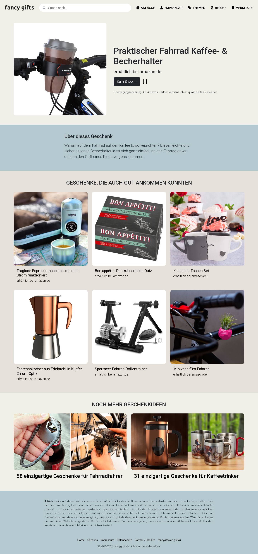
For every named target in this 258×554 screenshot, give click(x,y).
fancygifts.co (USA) (169, 540)
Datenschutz (124, 540)
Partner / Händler (145, 540)
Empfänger (171, 8)
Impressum (107, 540)
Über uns (92, 540)
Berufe (218, 8)
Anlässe (146, 8)
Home (81, 540)
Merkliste (242, 8)
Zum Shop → (127, 81)
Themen (196, 8)
